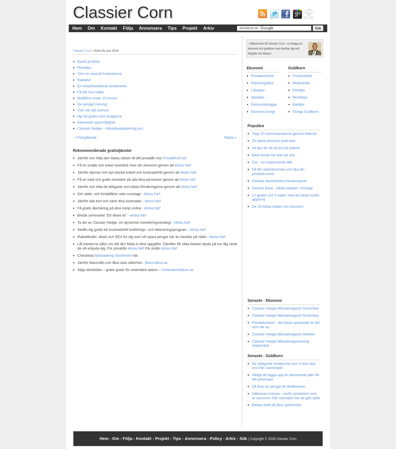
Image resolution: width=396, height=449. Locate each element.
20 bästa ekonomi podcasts (273, 141)
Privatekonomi (262, 76)
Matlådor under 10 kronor (97, 98)
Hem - (106, 438)
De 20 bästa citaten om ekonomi (277, 206)
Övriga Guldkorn (306, 111)
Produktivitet (302, 76)
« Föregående (85, 137)
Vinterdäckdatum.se (177, 270)
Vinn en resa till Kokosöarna (99, 74)
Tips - (179, 438)
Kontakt (109, 28)
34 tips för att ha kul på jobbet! (276, 148)
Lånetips (258, 90)
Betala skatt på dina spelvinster (276, 405)
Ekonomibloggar (264, 104)
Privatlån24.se (174, 158)
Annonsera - (197, 438)
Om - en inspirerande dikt (272, 162)
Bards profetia (88, 61)
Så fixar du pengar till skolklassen (278, 386)
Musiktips (300, 97)
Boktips (298, 104)
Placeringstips (262, 83)
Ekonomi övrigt (263, 111)
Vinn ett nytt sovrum (93, 110)
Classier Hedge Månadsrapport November (285, 315)
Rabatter (84, 80)
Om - (117, 438)
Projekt (189, 28)
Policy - (218, 438)
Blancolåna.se (156, 263)
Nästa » (230, 137)
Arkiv (208, 28)
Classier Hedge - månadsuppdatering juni (110, 128)
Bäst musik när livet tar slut (273, 155)
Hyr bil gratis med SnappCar (99, 116)
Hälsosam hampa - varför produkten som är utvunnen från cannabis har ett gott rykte (286, 395)
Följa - (129, 438)
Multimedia (301, 83)
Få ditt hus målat (90, 92)
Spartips (257, 97)
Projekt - (164, 438)
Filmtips (299, 90)
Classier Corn (123, 12)
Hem (77, 28)
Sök (243, 438)
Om (91, 28)
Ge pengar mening (92, 104)
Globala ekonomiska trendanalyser (279, 181)
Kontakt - (145, 438)
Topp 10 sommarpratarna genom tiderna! (284, 134)
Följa (128, 28)
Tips (172, 28)
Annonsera (150, 28)
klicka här (182, 165)
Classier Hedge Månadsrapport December (285, 308)
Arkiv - (233, 438)
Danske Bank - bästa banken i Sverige (282, 188)
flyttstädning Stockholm (113, 255)
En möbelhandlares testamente (102, 86)
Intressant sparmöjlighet (96, 122)
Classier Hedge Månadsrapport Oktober (283, 334)
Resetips (84, 67)
